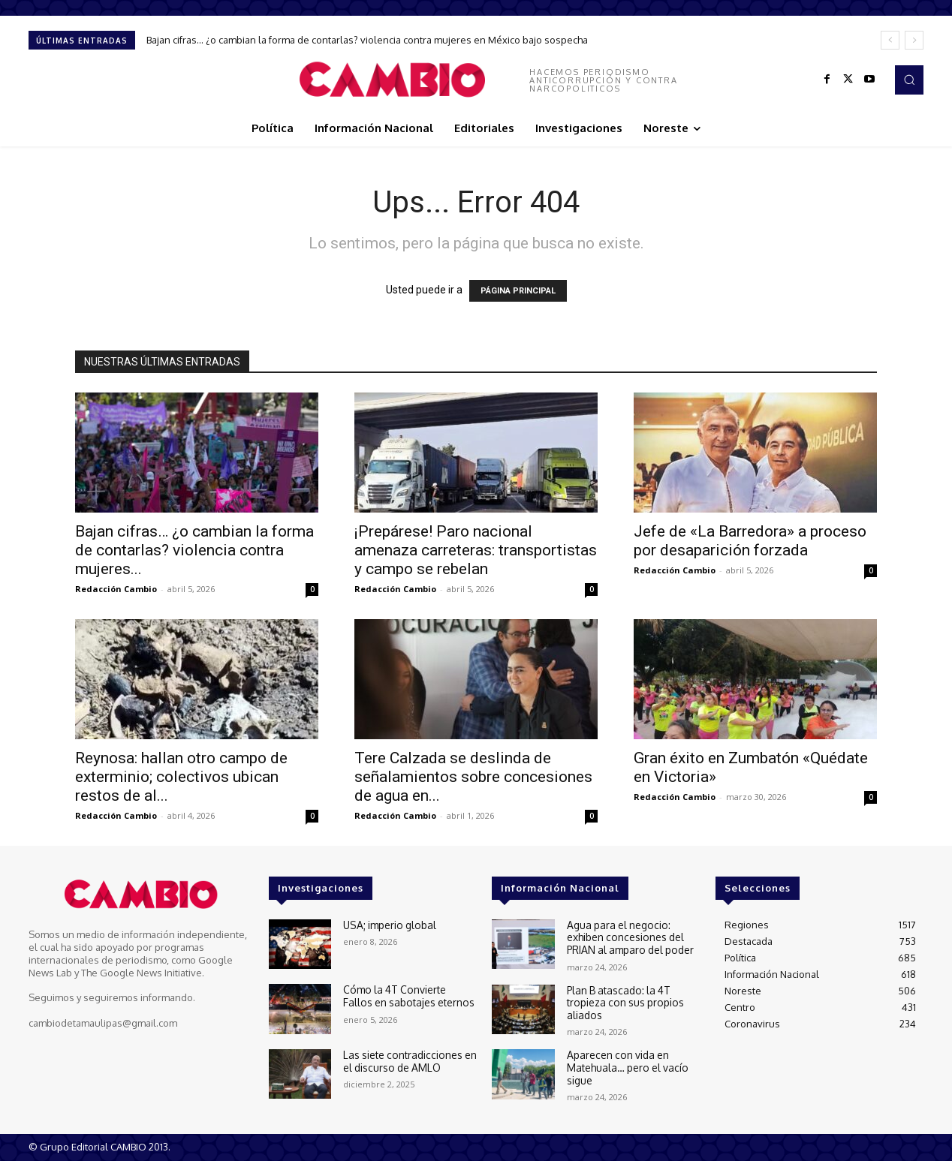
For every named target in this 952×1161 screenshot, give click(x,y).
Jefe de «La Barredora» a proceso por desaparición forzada (750, 540)
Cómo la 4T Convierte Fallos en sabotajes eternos (406, 995)
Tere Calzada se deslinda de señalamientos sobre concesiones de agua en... (473, 777)
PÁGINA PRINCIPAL (518, 291)
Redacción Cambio (116, 588)
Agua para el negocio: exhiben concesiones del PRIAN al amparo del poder (627, 936)
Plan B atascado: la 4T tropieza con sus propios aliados (623, 1000)
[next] (914, 40)
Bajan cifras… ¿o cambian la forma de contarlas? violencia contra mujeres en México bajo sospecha (367, 40)
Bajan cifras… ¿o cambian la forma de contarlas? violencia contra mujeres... (194, 550)
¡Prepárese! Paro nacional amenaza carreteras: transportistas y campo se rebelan (475, 550)
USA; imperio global (387, 925)
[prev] (890, 40)
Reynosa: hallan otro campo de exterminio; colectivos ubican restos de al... (181, 777)
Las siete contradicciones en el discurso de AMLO (407, 1060)
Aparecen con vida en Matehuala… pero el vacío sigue (624, 1066)
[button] (909, 79)
